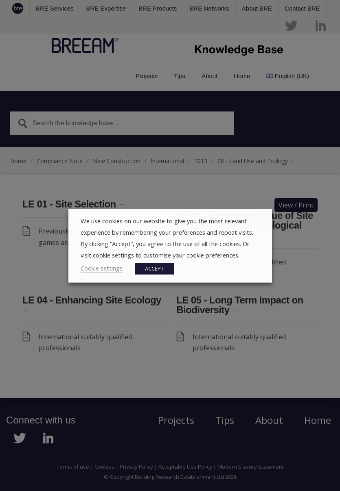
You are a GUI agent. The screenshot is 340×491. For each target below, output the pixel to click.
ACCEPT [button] (154, 268)
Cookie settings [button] (102, 268)
